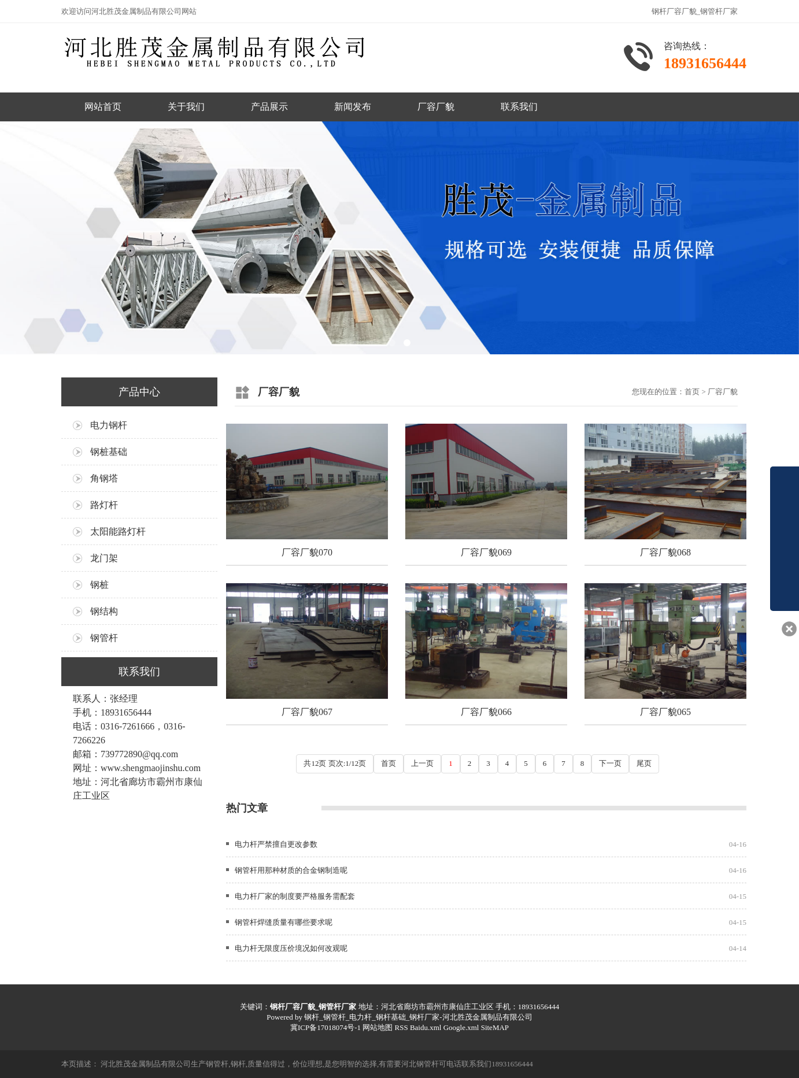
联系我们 (519, 107)
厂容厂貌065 (665, 712)
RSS (401, 1027)
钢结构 (104, 611)
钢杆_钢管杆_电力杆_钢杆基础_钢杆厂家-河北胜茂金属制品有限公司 (418, 1017)
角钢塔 (104, 478)
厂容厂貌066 (486, 712)
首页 (692, 391)
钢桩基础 (108, 452)
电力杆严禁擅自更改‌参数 (276, 844)
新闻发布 (352, 107)
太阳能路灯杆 (118, 531)
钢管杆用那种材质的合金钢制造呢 (291, 870)
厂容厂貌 (435, 107)
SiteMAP (495, 1027)
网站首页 (102, 107)
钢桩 (99, 585)
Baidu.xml (426, 1027)
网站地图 (377, 1027)
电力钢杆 (108, 425)
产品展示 (269, 107)
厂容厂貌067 (307, 712)
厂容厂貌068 (665, 552)
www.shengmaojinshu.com (151, 768)
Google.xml (461, 1027)
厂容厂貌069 (486, 552)
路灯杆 (104, 505)
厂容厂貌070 (307, 552)
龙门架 (104, 558)
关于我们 (186, 107)
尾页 (644, 763)
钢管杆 (104, 638)
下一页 (610, 763)
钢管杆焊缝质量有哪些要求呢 (283, 922)
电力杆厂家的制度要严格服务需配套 (295, 896)
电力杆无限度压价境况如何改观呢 (291, 948)
